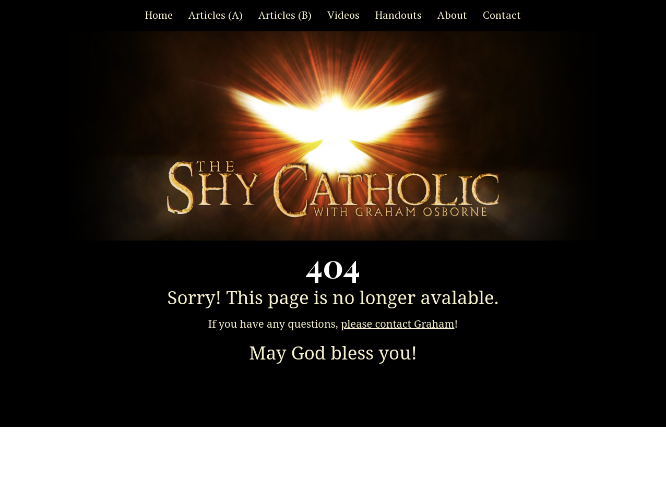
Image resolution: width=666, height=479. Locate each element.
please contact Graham (397, 324)
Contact (502, 15)
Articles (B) (285, 15)
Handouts (398, 15)
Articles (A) (215, 15)
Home (159, 15)
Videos (343, 15)
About (452, 15)
